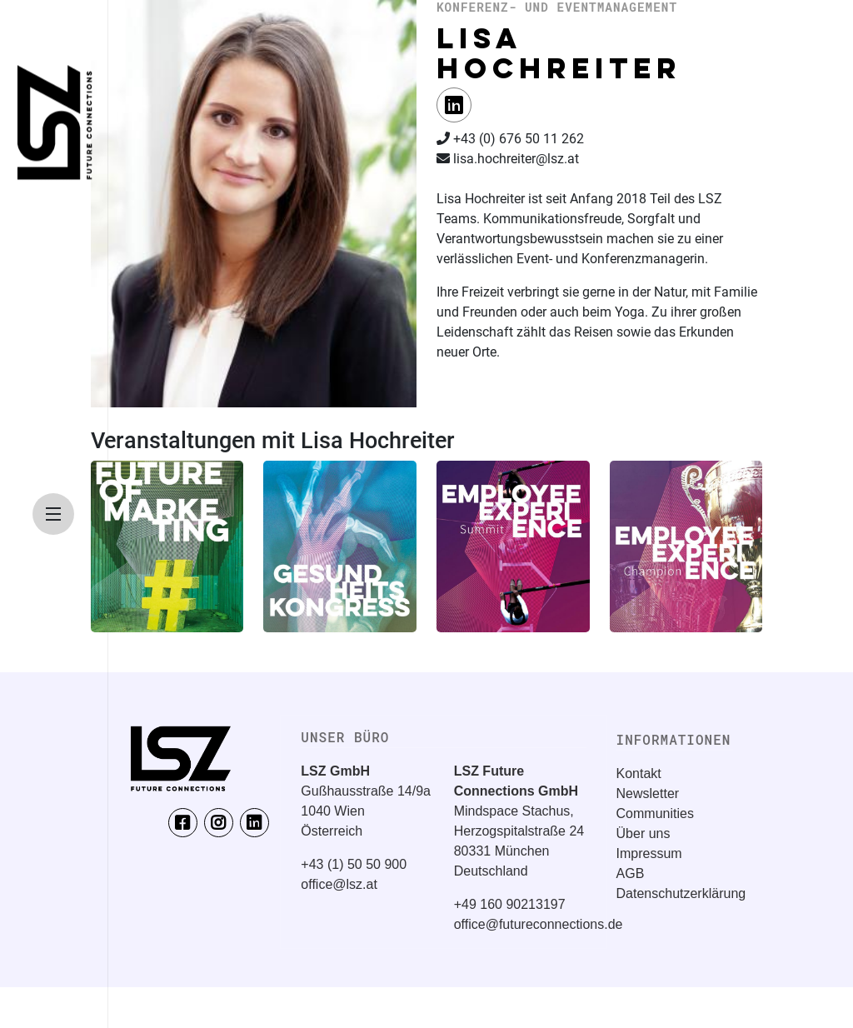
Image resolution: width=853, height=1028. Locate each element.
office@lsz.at (339, 884)
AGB (630, 873)
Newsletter (648, 793)
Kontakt (638, 773)
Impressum (649, 853)
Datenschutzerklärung (681, 893)
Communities (655, 813)
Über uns (643, 833)
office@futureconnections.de (538, 924)
